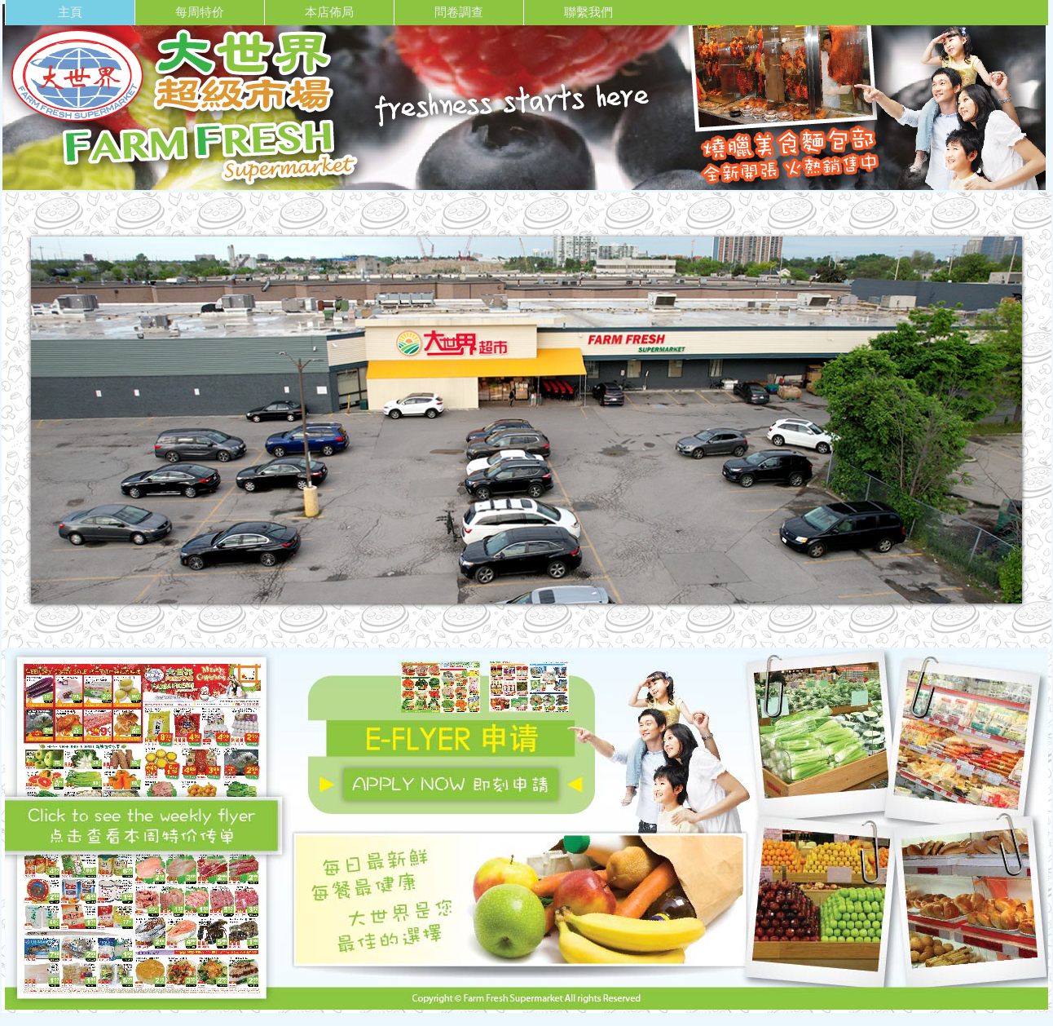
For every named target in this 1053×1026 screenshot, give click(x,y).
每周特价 (199, 12)
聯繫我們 (588, 12)
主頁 (70, 12)
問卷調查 (458, 12)
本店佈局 (329, 12)
